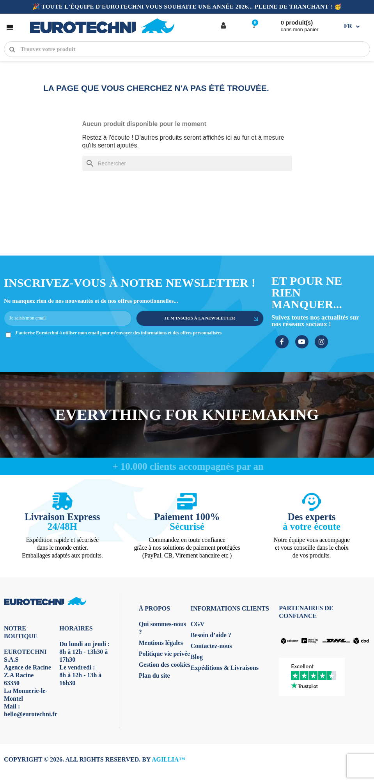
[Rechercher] (187, 163)
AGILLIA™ (168, 759)
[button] (10, 26)
